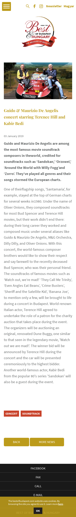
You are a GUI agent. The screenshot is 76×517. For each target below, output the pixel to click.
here (60, 504)
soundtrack (31, 413)
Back (16, 442)
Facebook (38, 468)
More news (47, 442)
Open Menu (6, 6)
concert (11, 413)
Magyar (69, 6)
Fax (38, 477)
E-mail (38, 495)
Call (38, 486)
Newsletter (54, 6)
